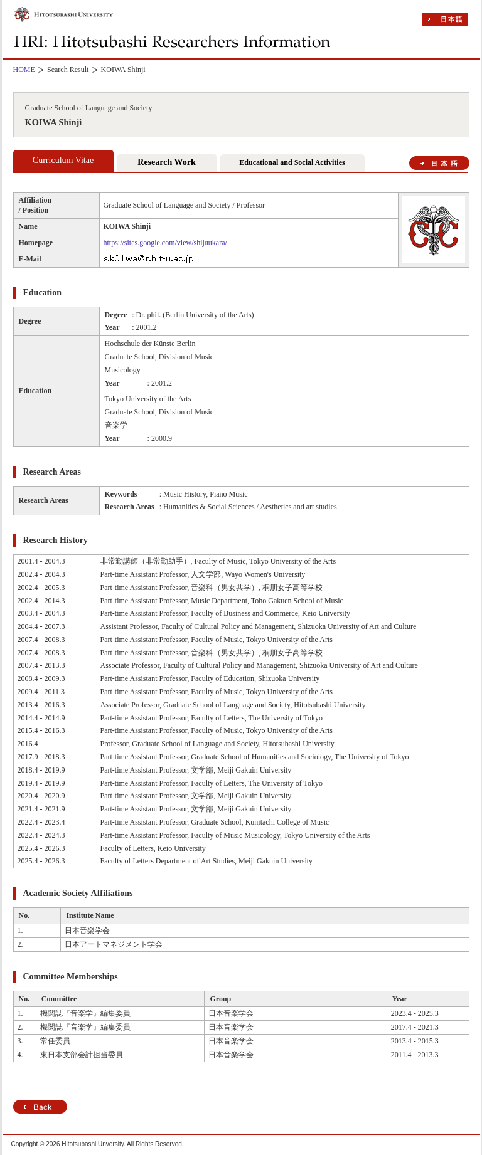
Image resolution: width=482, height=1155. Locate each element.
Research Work (166, 162)
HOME (24, 69)
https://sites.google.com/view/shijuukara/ (165, 242)
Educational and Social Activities (292, 162)
